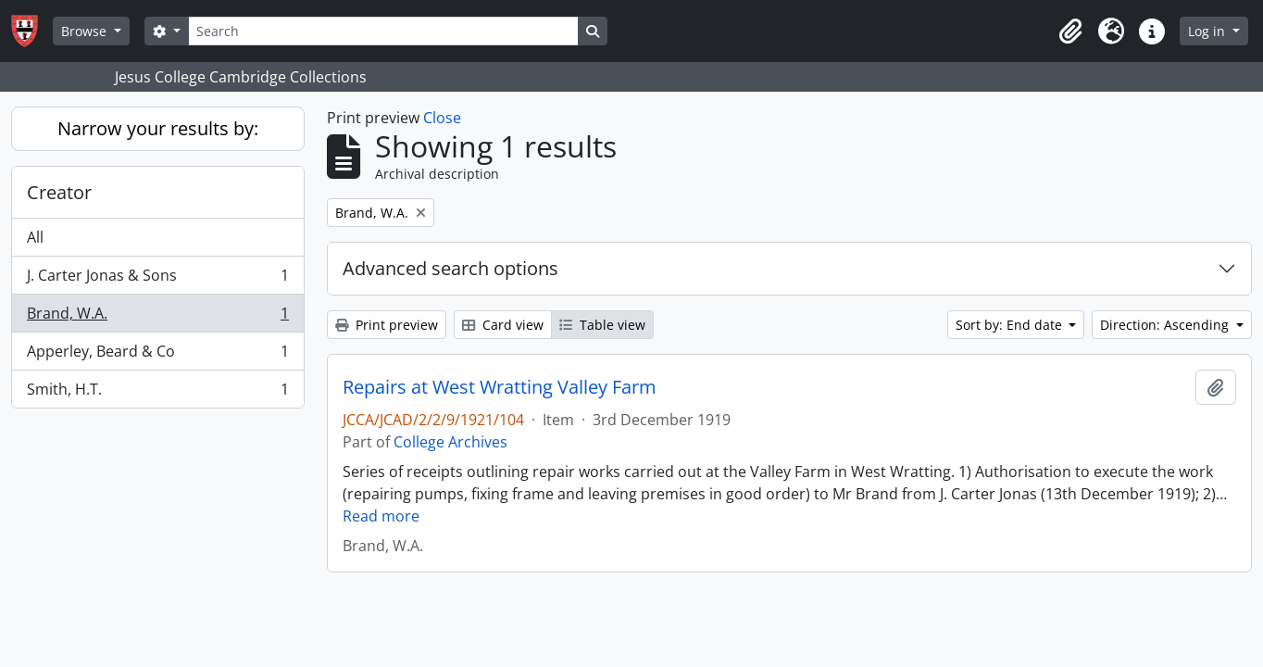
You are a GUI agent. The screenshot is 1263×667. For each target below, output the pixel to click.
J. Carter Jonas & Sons (157, 279)
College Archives (450, 442)
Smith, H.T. (157, 393)
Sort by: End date (1011, 325)
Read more (381, 516)
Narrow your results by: (157, 128)
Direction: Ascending (1166, 325)
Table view (602, 325)
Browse (85, 31)
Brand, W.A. (157, 317)
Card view (503, 325)
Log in (1208, 31)
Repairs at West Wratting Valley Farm (500, 387)
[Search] (383, 31)
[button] (1070, 31)
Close (442, 117)
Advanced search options (450, 268)
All (35, 237)
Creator (59, 192)
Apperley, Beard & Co (157, 355)
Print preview (386, 325)
